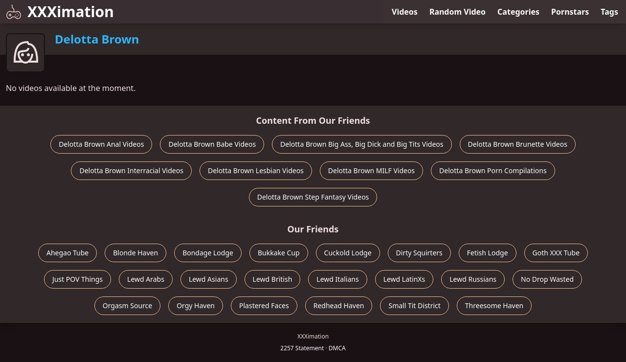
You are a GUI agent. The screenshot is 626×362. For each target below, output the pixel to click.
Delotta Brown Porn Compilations (493, 170)
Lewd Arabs (145, 279)
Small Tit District (414, 305)
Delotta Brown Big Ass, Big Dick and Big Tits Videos (361, 144)
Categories (518, 11)
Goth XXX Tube (556, 252)
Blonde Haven (135, 252)
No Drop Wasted (547, 279)
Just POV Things (77, 279)
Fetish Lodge (487, 252)
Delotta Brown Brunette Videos (517, 144)
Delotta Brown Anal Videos (101, 144)
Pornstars (570, 11)
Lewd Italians (337, 279)
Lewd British (272, 279)
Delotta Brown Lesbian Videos (256, 170)
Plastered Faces (264, 305)
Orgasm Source (127, 305)
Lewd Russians (472, 279)
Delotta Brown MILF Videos (371, 170)
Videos (405, 11)
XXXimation (60, 11)
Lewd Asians (208, 279)
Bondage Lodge (207, 252)
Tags (609, 11)
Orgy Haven (196, 305)
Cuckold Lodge (348, 252)
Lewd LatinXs (404, 279)
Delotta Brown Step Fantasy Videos (313, 197)
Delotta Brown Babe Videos (212, 144)
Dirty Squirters (419, 252)
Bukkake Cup (279, 252)
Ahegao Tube (67, 252)
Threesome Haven (494, 305)
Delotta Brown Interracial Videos (131, 170)
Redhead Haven (338, 305)
